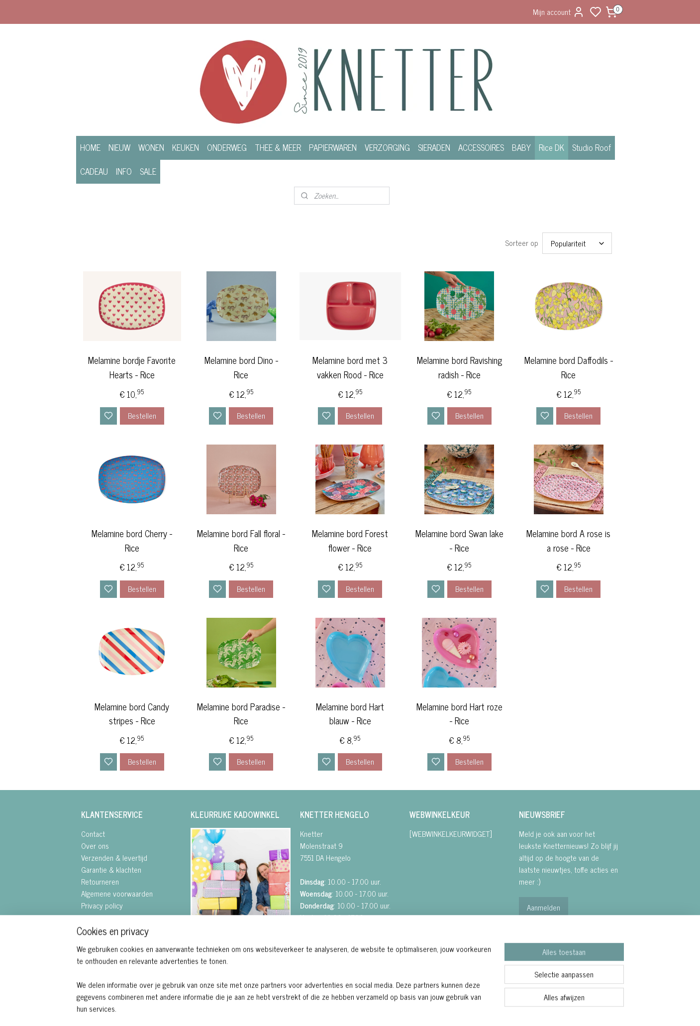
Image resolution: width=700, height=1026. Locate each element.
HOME (90, 147)
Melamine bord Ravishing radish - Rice (458, 367)
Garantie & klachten (111, 869)
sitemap (385, 1007)
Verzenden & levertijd (114, 857)
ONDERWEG (227, 147)
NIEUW (119, 147)
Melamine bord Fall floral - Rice (241, 540)
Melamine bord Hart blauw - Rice (350, 713)
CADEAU (94, 171)
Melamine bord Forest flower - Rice (350, 540)
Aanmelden (543, 907)
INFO (124, 171)
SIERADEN (434, 147)
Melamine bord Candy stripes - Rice (132, 713)
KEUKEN (185, 147)
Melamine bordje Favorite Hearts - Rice (132, 367)
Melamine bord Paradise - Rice (241, 713)
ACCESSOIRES (481, 147)
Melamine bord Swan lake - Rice (459, 540)
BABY (521, 147)
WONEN (151, 147)
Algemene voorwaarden (117, 893)
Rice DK (551, 147)
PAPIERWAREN (333, 147)
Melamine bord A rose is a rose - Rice (568, 540)
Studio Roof (591, 147)
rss (400, 1007)
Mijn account (559, 11)
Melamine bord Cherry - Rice (132, 540)
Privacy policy (102, 905)
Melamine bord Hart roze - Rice (459, 713)
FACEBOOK (211, 945)
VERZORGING (387, 147)
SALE (148, 171)
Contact (93, 833)
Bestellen (141, 415)
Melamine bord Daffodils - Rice (568, 367)
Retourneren (100, 881)
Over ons (95, 845)
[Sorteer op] (576, 243)
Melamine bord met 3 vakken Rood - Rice (350, 367)
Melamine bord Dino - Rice (241, 367)
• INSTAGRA (207, 957)
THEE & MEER (278, 147)
